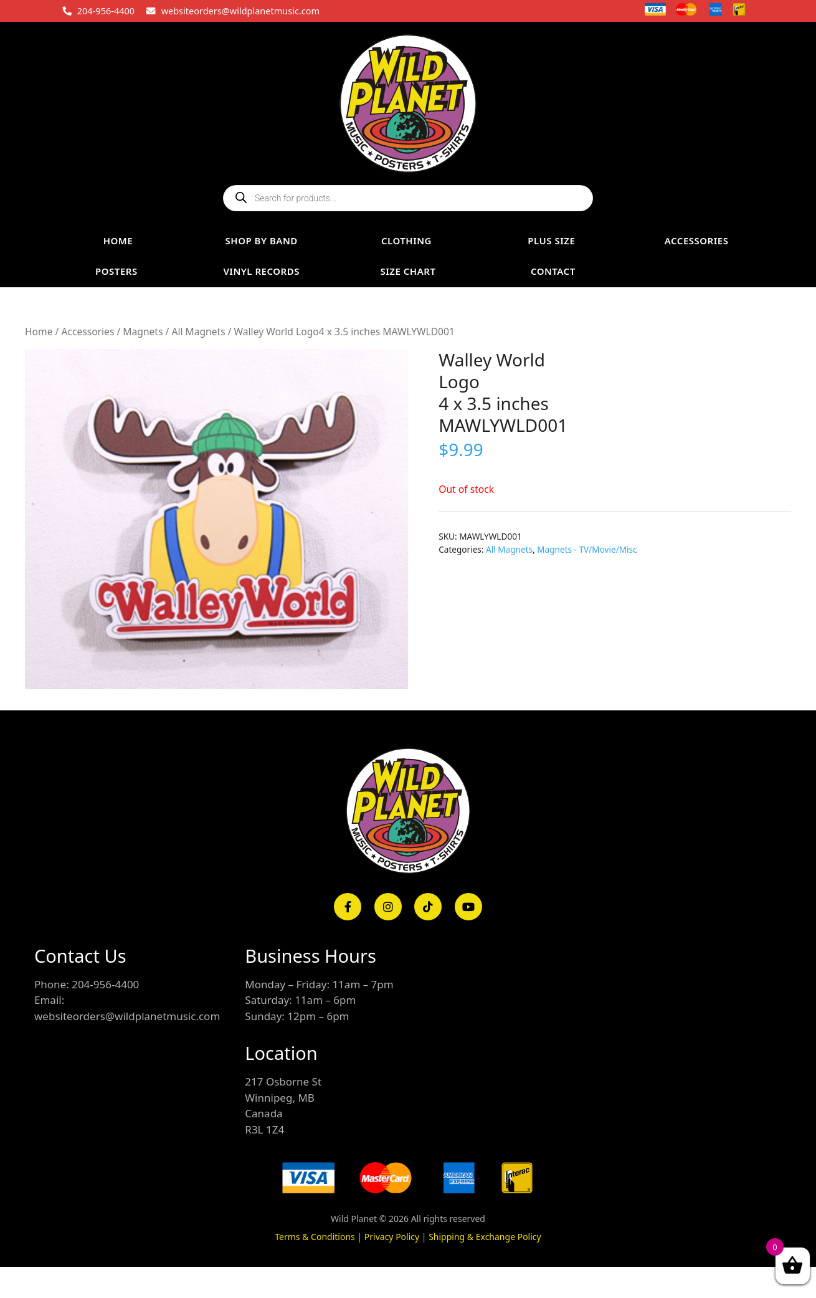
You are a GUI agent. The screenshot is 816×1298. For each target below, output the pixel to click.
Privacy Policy (391, 1237)
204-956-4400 (106, 10)
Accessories (87, 331)
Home (38, 331)
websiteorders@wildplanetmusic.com (240, 10)
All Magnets (198, 331)
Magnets (143, 331)
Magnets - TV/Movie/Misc (587, 549)
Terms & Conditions (315, 1237)
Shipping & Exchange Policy (485, 1237)
